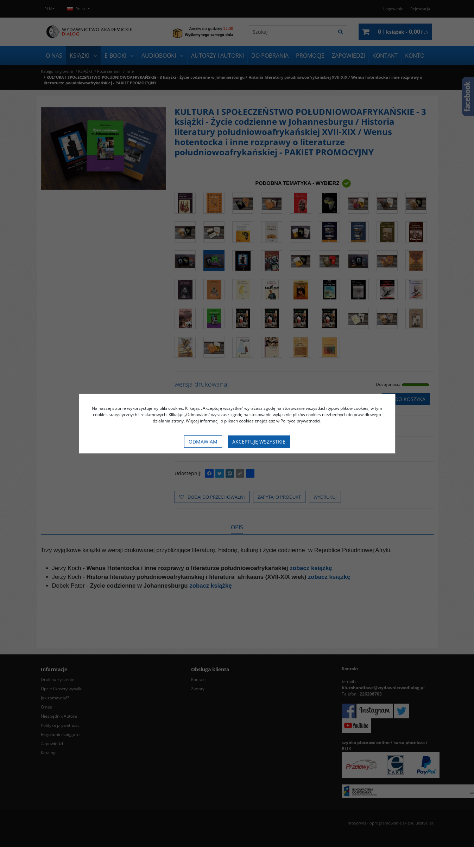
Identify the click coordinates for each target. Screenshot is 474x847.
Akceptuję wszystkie (258, 441)
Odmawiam (203, 441)
